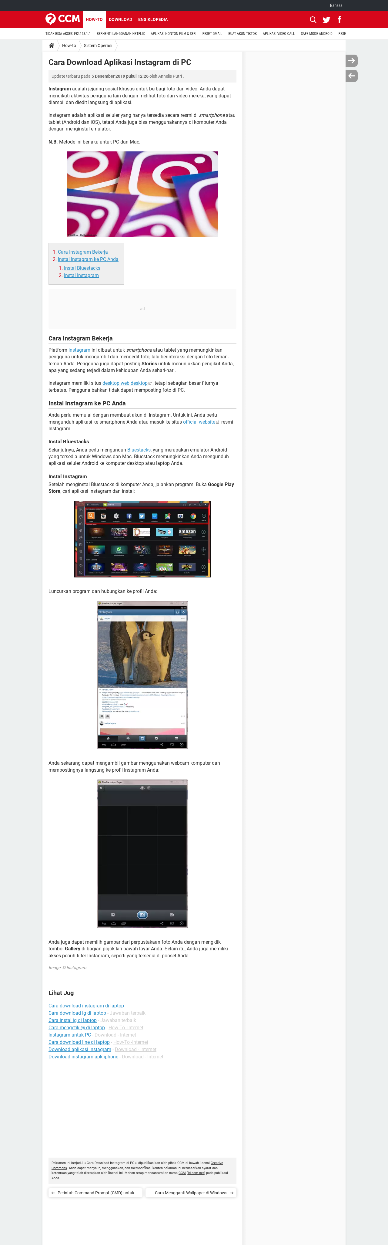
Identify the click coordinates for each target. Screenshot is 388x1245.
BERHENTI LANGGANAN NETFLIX (121, 34)
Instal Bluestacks (82, 268)
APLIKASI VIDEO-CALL (279, 34)
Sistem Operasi (98, 45)
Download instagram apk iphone (83, 1057)
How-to (94, 19)
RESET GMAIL (212, 34)
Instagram (79, 350)
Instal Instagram (81, 275)
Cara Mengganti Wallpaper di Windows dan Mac (191, 1193)
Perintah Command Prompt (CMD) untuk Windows (96, 1193)
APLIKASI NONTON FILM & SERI (173, 34)
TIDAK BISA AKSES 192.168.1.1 (68, 34)
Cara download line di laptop (79, 1042)
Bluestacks (139, 450)
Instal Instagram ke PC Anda (88, 259)
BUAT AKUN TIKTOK (242, 34)
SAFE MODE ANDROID (317, 34)
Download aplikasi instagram (79, 1049)
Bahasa (336, 5)
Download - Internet (115, 1035)
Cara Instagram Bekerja (83, 252)
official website (199, 422)
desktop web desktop (125, 383)
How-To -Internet (126, 1027)
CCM (182, 1173)
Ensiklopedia (153, 19)
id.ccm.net (196, 1173)
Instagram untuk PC (69, 1035)
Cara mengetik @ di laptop (76, 1027)
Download (120, 19)
